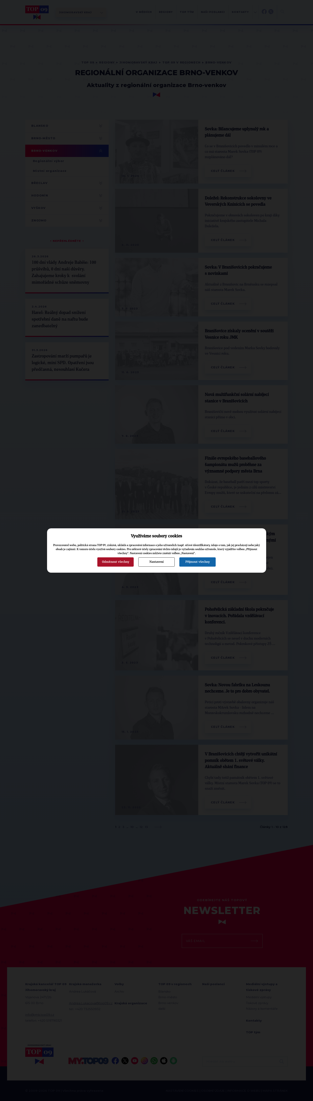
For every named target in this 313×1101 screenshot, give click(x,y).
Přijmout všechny (197, 561)
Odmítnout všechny (115, 561)
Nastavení (156, 561)
